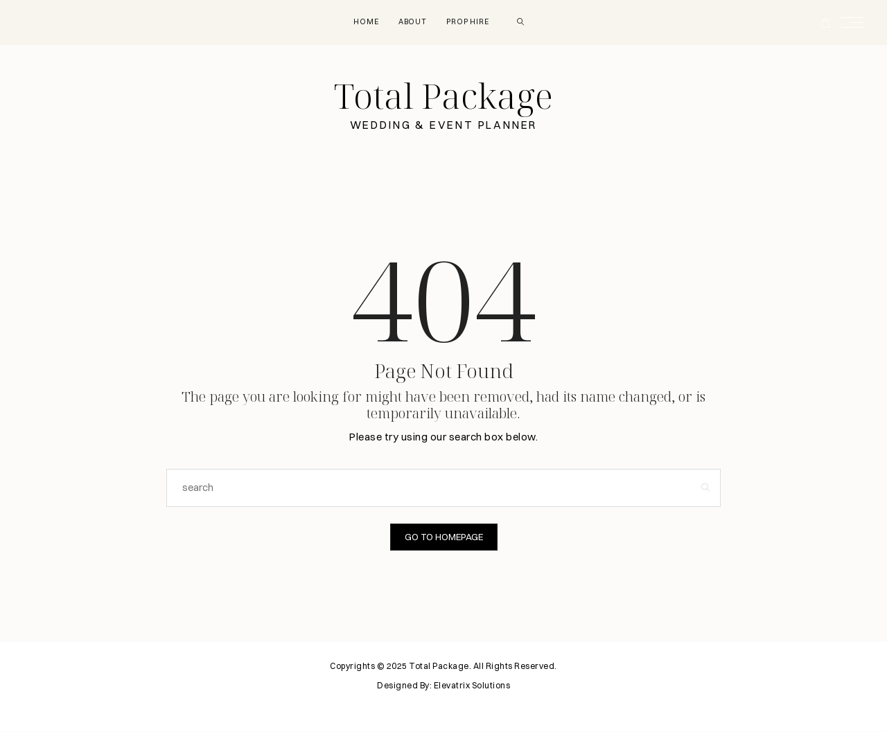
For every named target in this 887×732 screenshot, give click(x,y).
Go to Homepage (444, 537)
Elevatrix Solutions (472, 686)
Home (360, 22)
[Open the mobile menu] (856, 22)
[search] (526, 22)
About (410, 22)
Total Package (443, 96)
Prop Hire (469, 22)
